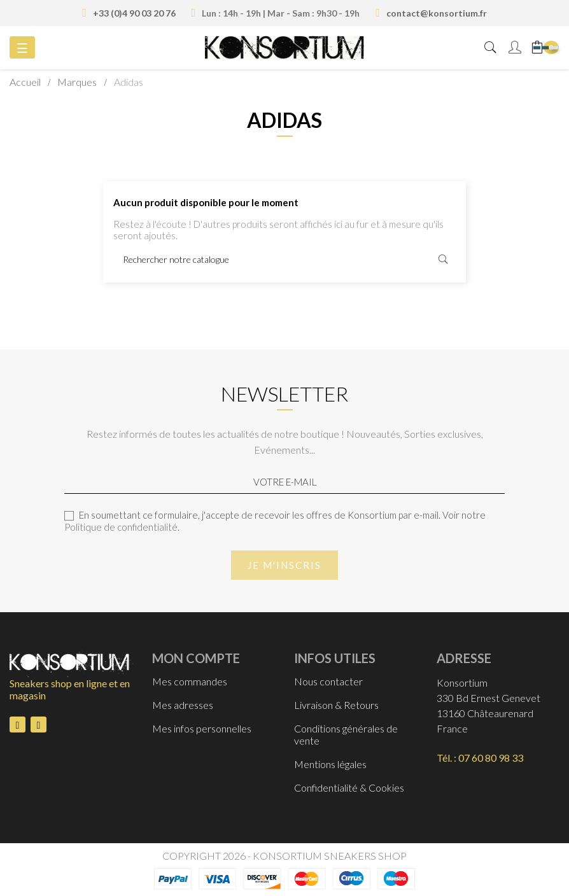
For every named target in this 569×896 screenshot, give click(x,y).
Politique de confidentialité (121, 527)
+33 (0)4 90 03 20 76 (134, 13)
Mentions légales (330, 764)
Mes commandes (189, 681)
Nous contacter (328, 681)
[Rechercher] (284, 259)
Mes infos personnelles (201, 728)
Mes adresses (182, 705)
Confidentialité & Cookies (349, 787)
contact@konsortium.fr (436, 13)
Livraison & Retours (336, 705)
